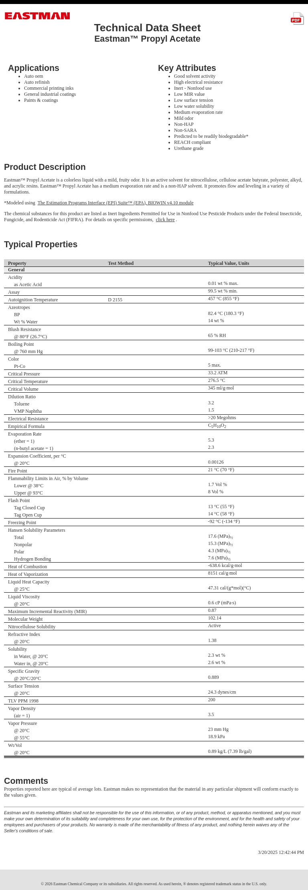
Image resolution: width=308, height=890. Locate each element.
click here (165, 219)
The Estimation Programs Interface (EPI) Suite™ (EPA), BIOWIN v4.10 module (116, 203)
